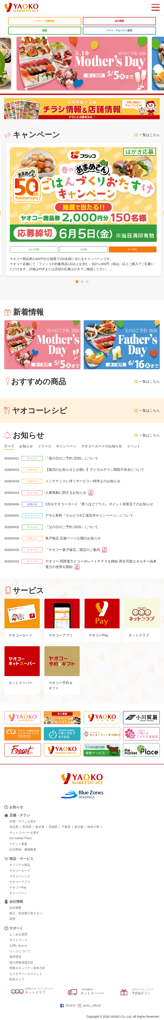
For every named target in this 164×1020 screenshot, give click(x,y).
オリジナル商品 (19, 865)
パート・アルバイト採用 (119, 30)
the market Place (20, 839)
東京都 (78, 827)
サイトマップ (18, 940)
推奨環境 (15, 957)
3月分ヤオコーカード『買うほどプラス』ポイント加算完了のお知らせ (99, 504)
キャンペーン (18, 893)
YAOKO (68, 1006)
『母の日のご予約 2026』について (71, 458)
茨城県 (52, 827)
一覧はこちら (147, 135)
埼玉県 (13, 827)
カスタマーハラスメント (25, 974)
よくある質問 (18, 935)
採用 (44, 30)
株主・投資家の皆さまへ (25, 914)
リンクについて (19, 952)
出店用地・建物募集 (22, 850)
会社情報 (119, 21)
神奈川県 (93, 827)
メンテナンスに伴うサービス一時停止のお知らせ (82, 481)
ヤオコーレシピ (19, 877)
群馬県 (26, 827)
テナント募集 (18, 844)
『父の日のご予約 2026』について (71, 527)
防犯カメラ (16, 980)
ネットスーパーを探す (24, 833)
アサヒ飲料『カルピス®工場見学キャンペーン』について (89, 515)
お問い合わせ (18, 946)
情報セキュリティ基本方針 (27, 969)
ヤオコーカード (19, 871)
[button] (76, 281)
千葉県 (66, 827)
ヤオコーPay (17, 888)
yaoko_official (89, 1006)
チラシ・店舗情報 (44, 21)
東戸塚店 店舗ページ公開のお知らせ (73, 538)
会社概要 (15, 908)
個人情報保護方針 (21, 963)
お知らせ (16, 808)
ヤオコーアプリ (19, 882)
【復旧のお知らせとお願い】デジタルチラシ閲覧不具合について (94, 470)
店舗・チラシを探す (22, 822)
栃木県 (39, 827)
